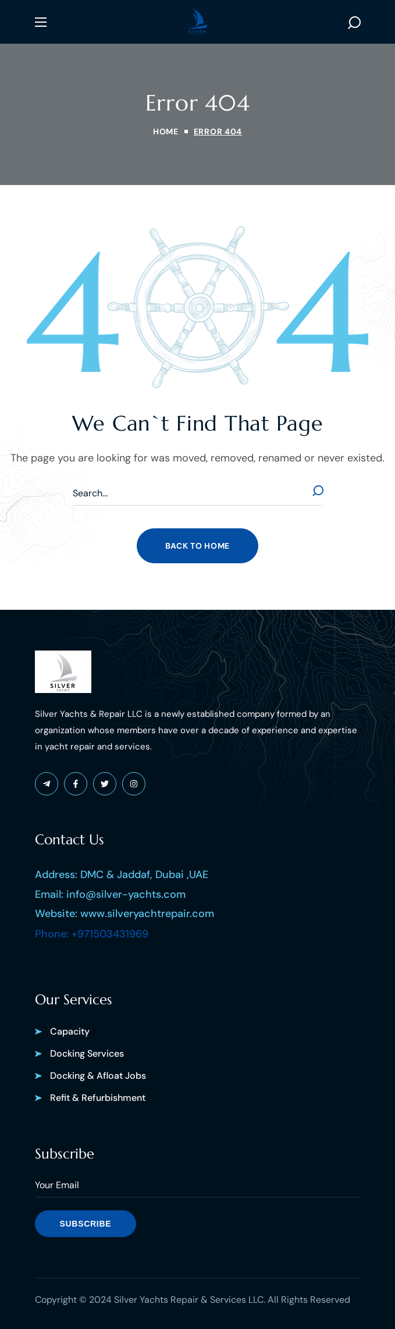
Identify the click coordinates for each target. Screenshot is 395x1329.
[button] (354, 22)
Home (166, 131)
